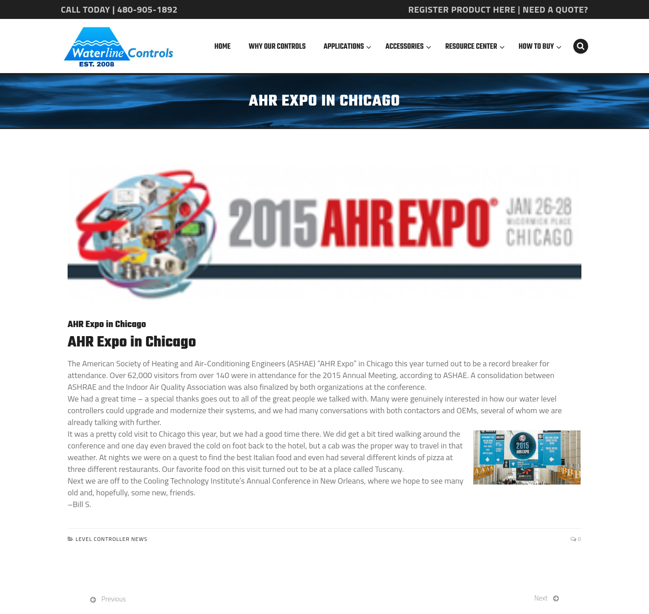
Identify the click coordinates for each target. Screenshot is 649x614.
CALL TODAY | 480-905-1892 (119, 9)
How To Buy (536, 47)
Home (223, 47)
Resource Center (471, 47)
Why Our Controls (277, 47)
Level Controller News (112, 539)
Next (541, 598)
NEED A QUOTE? (555, 9)
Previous (113, 599)
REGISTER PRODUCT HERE (462, 9)
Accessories (404, 47)
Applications (344, 47)
